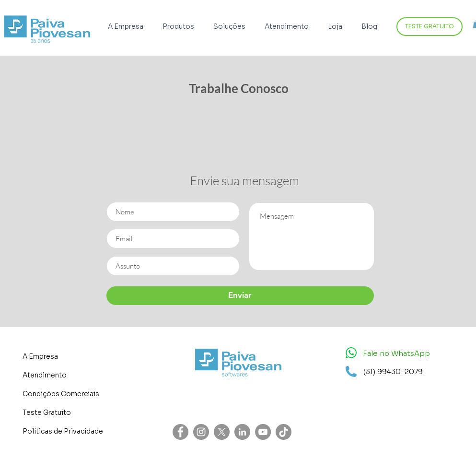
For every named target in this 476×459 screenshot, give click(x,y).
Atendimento (45, 375)
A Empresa (40, 356)
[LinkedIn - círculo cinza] (242, 432)
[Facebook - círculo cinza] (180, 432)
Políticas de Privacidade (63, 431)
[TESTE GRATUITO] (429, 26)
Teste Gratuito (47, 412)
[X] (222, 432)
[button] (180, 26)
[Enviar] (240, 295)
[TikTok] (283, 432)
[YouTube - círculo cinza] (263, 432)
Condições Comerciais (61, 393)
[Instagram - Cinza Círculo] (201, 432)
